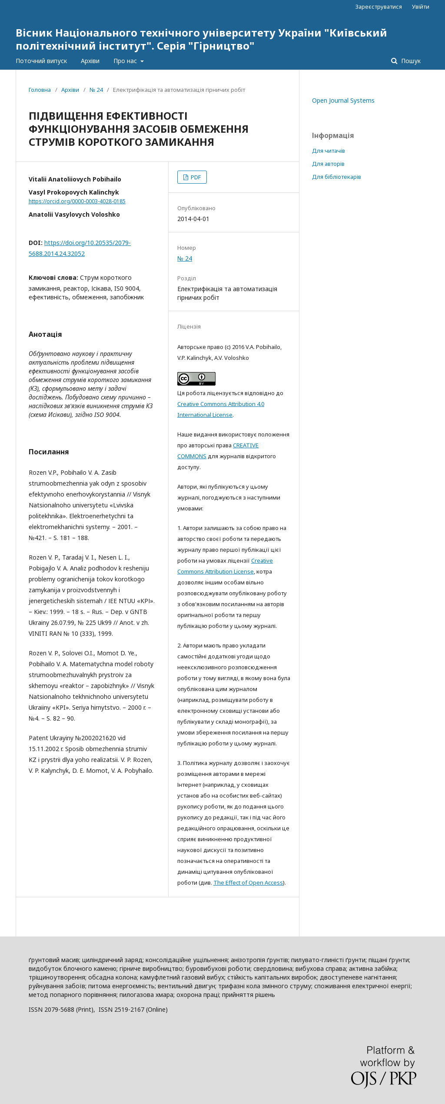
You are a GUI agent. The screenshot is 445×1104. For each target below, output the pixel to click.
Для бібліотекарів (336, 177)
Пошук (410, 61)
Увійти (420, 6)
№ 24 (96, 90)
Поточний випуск (41, 61)
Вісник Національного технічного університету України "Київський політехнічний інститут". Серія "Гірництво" (201, 39)
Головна (40, 90)
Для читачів (328, 150)
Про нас (126, 61)
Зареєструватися (378, 6)
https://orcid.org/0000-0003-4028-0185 (77, 201)
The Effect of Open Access (248, 882)
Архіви (90, 61)
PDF (195, 177)
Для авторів (328, 164)
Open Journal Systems (343, 100)
